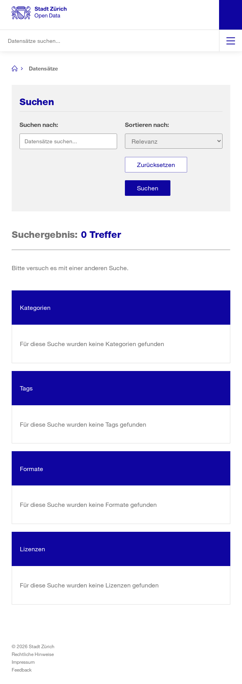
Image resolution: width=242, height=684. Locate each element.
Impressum (23, 662)
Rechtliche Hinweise (33, 654)
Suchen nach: (38, 124)
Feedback (22, 669)
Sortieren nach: (147, 124)
